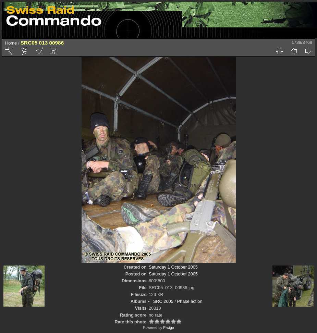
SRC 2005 (163, 301)
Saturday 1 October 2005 (173, 267)
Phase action (190, 301)
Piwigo (168, 327)
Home (11, 43)
